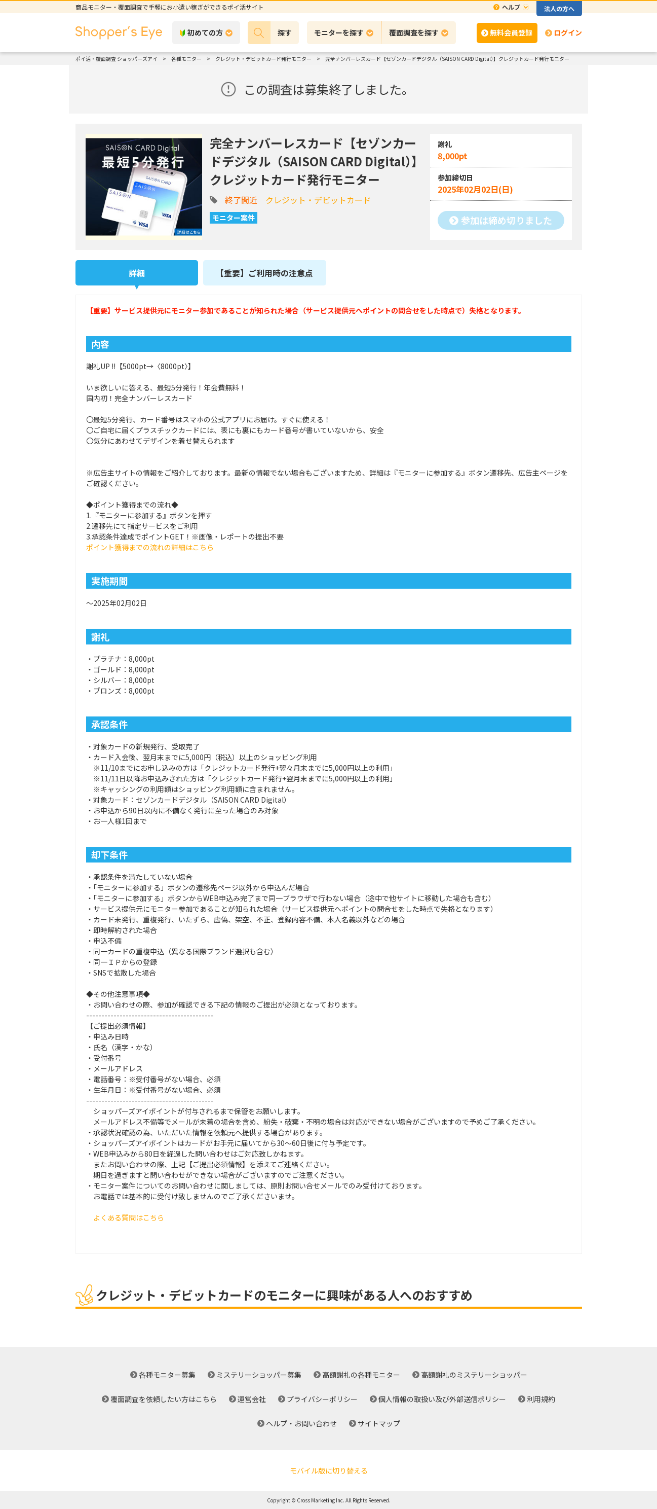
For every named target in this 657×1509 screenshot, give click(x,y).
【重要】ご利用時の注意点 (264, 273)
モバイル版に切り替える (329, 1470)
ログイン (568, 32)
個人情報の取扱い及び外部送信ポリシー (442, 1399)
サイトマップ (379, 1423)
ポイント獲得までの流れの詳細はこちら (150, 547)
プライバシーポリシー (322, 1399)
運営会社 (252, 1399)
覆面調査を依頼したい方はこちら (163, 1399)
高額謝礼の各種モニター (361, 1375)
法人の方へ (559, 8)
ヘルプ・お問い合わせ (301, 1423)
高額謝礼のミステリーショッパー (474, 1375)
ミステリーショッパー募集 (258, 1375)
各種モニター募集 (167, 1375)
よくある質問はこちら (128, 1217)
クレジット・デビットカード (318, 200)
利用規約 (541, 1399)
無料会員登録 (511, 32)
